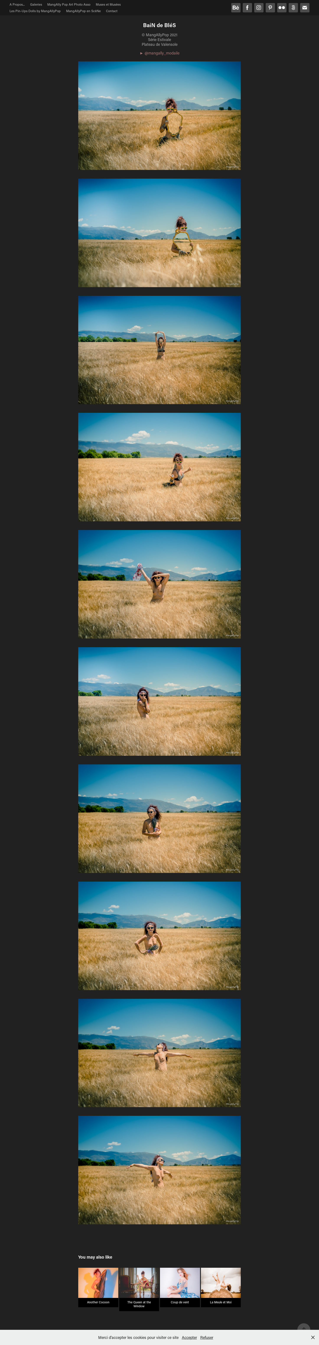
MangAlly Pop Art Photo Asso (68, 4)
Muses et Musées (108, 4)
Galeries (36, 4)
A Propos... (17, 4)
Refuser (206, 1337)
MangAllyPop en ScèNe (83, 11)
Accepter (189, 1337)
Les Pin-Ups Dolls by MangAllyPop (35, 11)
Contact (111, 11)
